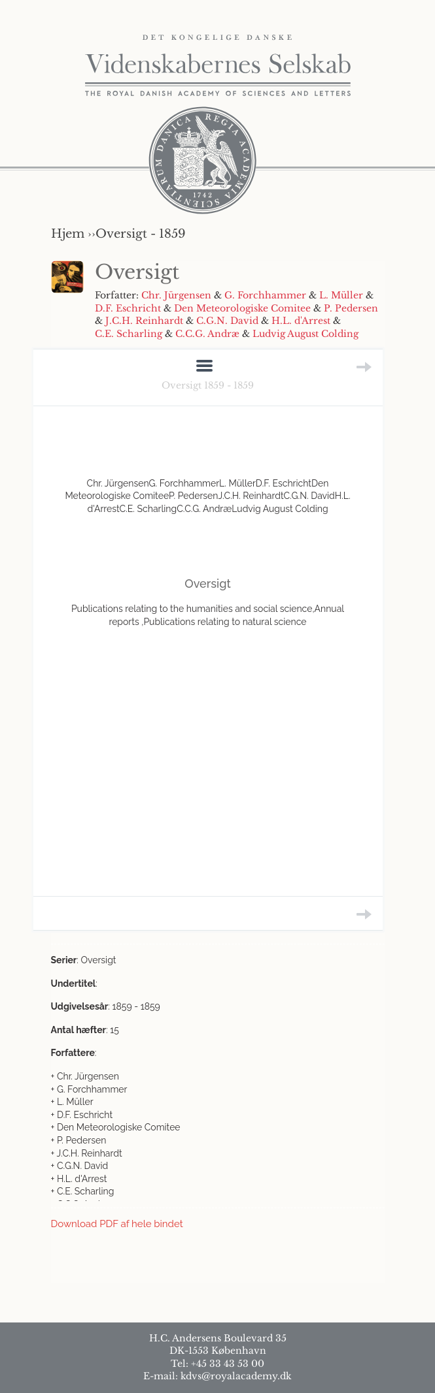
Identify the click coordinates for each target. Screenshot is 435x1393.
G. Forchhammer (265, 295)
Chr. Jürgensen (176, 295)
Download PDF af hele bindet (117, 1224)
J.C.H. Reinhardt (144, 321)
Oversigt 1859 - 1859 (208, 385)
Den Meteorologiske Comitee (242, 308)
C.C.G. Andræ (207, 334)
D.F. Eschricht (128, 308)
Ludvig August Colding (305, 334)
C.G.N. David (227, 321)
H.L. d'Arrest (300, 321)
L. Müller (341, 295)
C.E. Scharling (128, 334)
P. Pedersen (351, 308)
